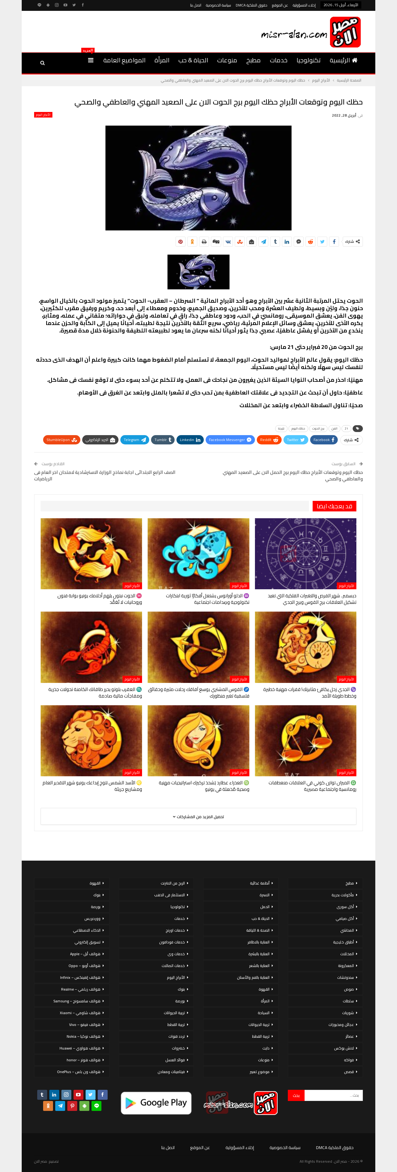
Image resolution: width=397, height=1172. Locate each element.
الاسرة (265, 894)
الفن (334, 428)
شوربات (348, 1012)
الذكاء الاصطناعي (86, 930)
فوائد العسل (175, 1059)
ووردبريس (92, 918)
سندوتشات (345, 977)
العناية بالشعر (259, 965)
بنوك (181, 989)
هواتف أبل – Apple (85, 953)
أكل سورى (345, 906)
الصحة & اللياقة (258, 930)
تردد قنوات (176, 1036)
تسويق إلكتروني (87, 942)
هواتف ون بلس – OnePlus (78, 1071)
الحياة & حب (193, 60)
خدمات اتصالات (173, 965)
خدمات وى (176, 953)
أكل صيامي (345, 918)
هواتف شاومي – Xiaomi (80, 1012)
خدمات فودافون (172, 942)
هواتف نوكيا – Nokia (83, 1036)
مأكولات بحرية (343, 894)
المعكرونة (346, 965)
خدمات (279, 60)
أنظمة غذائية (260, 883)
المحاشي (347, 930)
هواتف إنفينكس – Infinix (80, 977)
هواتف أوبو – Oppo (84, 965)
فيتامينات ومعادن (171, 1071)
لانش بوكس (344, 1048)
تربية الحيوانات (259, 1024)
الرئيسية (344, 60)
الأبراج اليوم (43, 115)
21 (346, 428)
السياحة (264, 1012)
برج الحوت (318, 428)
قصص (349, 1071)
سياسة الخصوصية (218, 5)
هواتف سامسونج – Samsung (76, 1001)
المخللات (347, 953)
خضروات (178, 1048)
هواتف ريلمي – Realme (80, 989)
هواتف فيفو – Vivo (84, 1024)
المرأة (161, 60)
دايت (266, 1048)
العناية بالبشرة (259, 953)
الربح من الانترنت (173, 883)
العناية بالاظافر (259, 942)
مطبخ (253, 60)
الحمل (265, 906)
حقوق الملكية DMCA (251, 5)
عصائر (350, 1036)
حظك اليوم (298, 428)
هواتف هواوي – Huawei (80, 1048)
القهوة (264, 989)
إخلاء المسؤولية (304, 5)
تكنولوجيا (309, 60)
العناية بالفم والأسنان (253, 977)
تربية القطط (261, 1036)
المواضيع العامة (124, 60)
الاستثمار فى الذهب (169, 894)
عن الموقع (280, 5)
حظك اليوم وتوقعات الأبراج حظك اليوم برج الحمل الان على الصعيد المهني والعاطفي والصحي (293, 475)
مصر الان (40, 1161)
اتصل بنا (195, 5)
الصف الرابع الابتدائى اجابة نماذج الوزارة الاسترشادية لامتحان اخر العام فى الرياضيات (105, 475)
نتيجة (281, 428)
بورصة (180, 1001)
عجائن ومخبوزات (341, 1024)
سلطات (348, 1001)
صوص (349, 989)
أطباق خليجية (343, 942)
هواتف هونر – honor (83, 1059)
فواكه (349, 1059)
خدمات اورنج (175, 930)
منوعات (227, 60)
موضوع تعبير (260, 1071)
